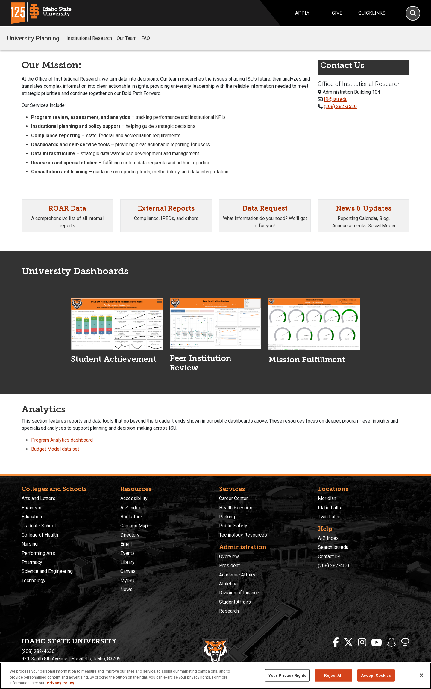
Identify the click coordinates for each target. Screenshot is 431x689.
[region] (215, 675)
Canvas (128, 571)
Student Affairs (235, 602)
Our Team (126, 38)
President (229, 565)
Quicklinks (372, 13)
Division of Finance (239, 593)
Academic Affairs (237, 575)
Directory (129, 535)
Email (126, 544)
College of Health (40, 535)
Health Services (235, 508)
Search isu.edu (333, 547)
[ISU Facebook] (336, 642)
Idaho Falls (329, 508)
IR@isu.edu (335, 99)
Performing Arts (38, 553)
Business (31, 508)
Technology (33, 580)
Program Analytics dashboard (62, 440)
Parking (227, 517)
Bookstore (131, 517)
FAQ (145, 38)
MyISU (127, 580)
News (126, 589)
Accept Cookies (376, 675)
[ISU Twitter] (348, 642)
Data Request (265, 208)
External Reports (166, 208)
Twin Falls (328, 517)
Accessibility (134, 498)
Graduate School (39, 526)
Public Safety (233, 526)
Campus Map (134, 526)
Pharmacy (32, 562)
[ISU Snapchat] (391, 642)
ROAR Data (67, 208)
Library (127, 562)
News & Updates (363, 208)
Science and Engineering (47, 571)
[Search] (413, 13)
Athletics (228, 584)
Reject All (333, 675)
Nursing (30, 544)
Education (32, 517)
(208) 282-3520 (340, 106)
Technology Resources (243, 535)
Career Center (233, 498)
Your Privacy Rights (287, 675)
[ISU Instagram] (362, 642)
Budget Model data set (55, 449)
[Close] (421, 675)
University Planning (33, 38)
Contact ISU (330, 556)
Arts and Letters (38, 498)
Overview (229, 556)
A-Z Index (130, 508)
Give (337, 13)
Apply (302, 13)
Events (127, 553)
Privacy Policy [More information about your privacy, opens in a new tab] (60, 683)
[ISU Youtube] (376, 642)
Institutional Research (89, 38)
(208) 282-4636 (334, 565)
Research (229, 611)
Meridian (327, 498)
